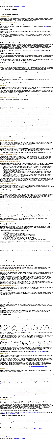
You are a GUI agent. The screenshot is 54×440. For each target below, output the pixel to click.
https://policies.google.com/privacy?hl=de (11, 413)
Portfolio (4, 3)
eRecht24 (5, 436)
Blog (3, 4)
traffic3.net (10, 436)
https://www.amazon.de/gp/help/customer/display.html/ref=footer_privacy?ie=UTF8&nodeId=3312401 (23, 428)
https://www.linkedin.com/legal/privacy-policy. (22, 392)
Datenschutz (22, 6)
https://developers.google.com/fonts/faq (30, 412)
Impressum (17, 6)
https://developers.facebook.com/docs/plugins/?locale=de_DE (24, 323)
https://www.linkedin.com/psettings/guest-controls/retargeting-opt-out (15, 395)
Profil (4, 2)
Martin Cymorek (3, 0)
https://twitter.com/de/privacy (41, 345)
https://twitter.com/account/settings (39, 351)
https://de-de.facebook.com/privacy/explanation (31, 330)
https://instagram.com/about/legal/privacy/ (39, 366)
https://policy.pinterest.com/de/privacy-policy (8, 383)
